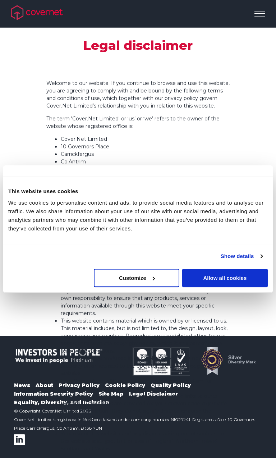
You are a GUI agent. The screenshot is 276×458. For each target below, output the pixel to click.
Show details (237, 256)
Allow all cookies (225, 278)
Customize (137, 278)
